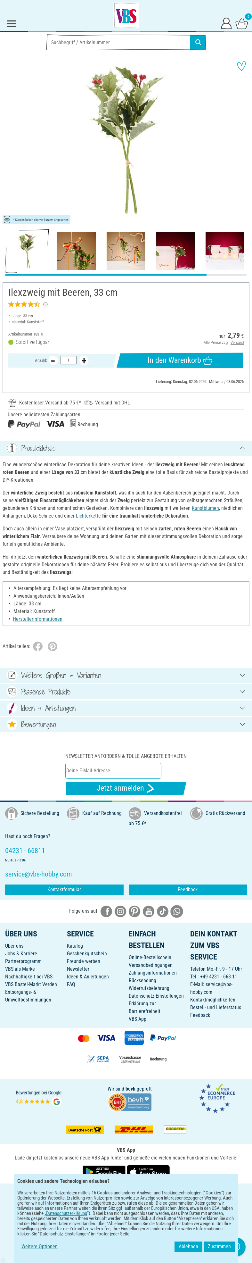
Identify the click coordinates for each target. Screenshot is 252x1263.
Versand (237, 342)
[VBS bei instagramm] (120, 911)
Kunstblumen (205, 508)
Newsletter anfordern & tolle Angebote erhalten (126, 756)
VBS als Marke (20, 969)
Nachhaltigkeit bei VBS (29, 977)
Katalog (75, 946)
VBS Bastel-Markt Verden (31, 984)
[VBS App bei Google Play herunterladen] (105, 1172)
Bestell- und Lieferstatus (215, 1007)
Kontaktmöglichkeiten (212, 1000)
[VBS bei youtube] (148, 911)
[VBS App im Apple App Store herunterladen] (148, 1172)
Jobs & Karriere (21, 954)
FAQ (71, 984)
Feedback (188, 889)
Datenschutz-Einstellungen (156, 996)
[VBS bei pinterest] (134, 911)
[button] (10, 141)
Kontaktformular (64, 889)
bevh (130, 1089)
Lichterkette (88, 516)
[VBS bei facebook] (106, 911)
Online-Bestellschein (150, 957)
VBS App (137, 1019)
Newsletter (78, 969)
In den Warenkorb (180, 360)
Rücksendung (142, 980)
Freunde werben (83, 961)
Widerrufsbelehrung (149, 988)
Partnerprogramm (23, 961)
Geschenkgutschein (87, 954)
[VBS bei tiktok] (162, 911)
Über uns (14, 946)
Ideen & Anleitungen (88, 977)
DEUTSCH (125, 1193)
